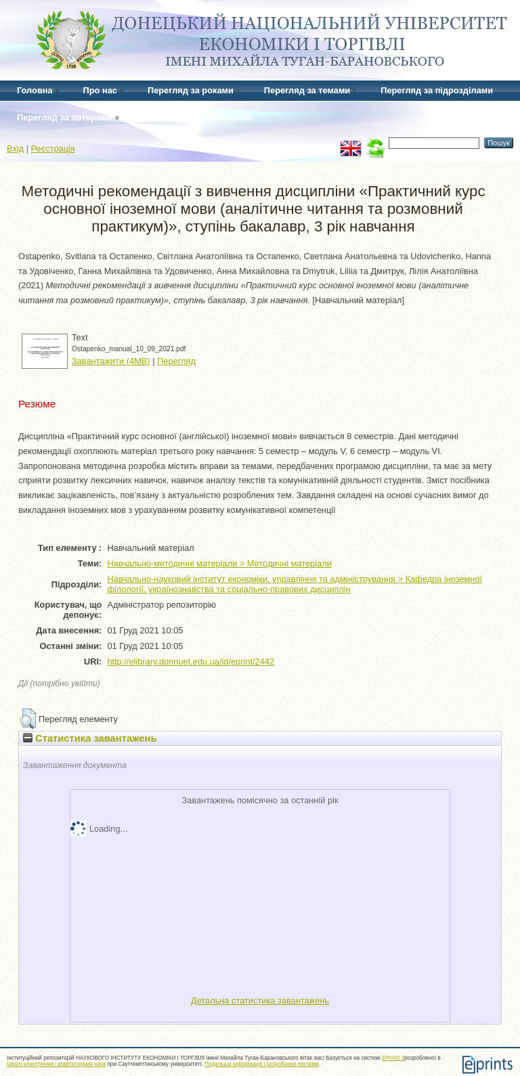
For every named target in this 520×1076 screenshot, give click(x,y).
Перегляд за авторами (64, 117)
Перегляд (176, 361)
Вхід (15, 148)
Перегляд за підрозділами (437, 90)
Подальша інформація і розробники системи (261, 1064)
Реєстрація (53, 148)
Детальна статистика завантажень (260, 1000)
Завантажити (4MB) (111, 361)
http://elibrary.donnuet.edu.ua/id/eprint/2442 (190, 661)
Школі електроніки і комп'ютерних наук (56, 1064)
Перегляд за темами (307, 90)
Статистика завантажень (89, 738)
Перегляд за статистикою (197, 117)
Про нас (100, 90)
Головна (35, 90)
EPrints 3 (393, 1058)
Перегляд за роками (191, 90)
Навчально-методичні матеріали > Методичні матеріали (219, 563)
